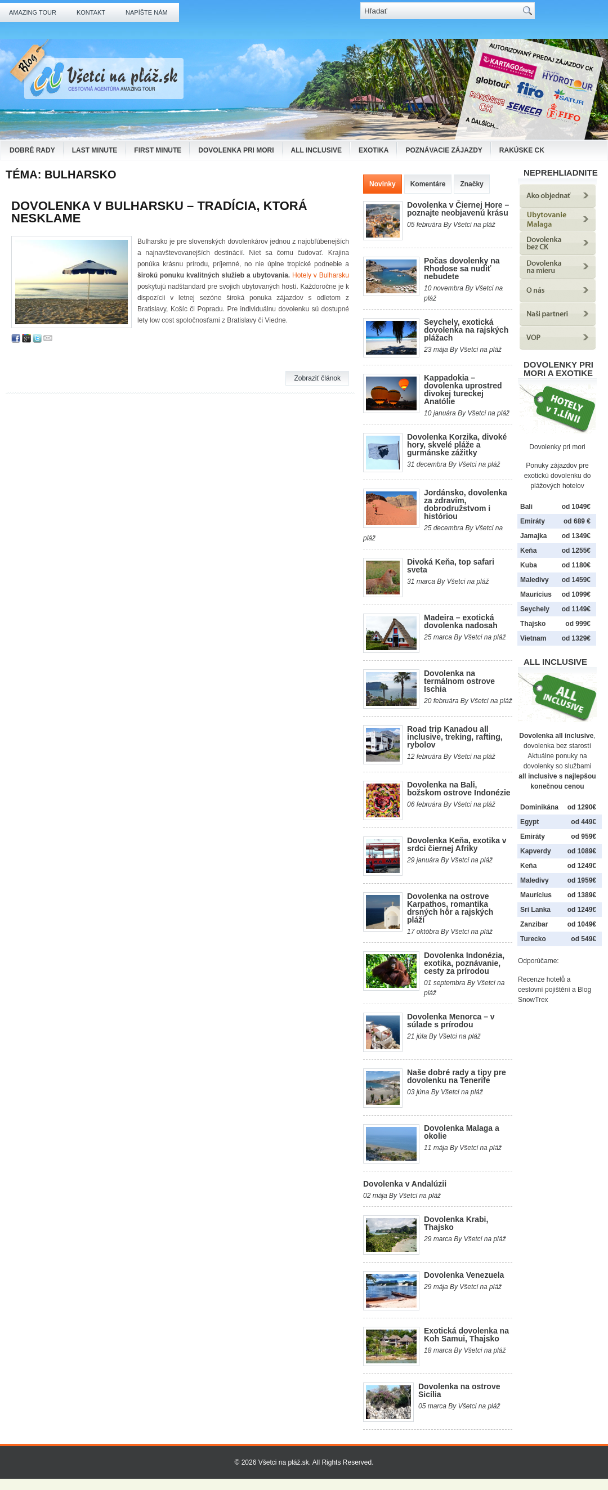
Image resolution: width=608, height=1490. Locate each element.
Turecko (533, 939)
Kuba (528, 565)
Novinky (382, 184)
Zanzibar (534, 924)
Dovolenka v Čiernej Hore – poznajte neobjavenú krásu (458, 208)
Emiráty (532, 521)
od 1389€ (581, 895)
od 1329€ (576, 638)
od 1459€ (576, 580)
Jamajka (533, 536)
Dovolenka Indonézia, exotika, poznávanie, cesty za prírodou (464, 963)
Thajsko (533, 624)
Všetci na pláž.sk (283, 1462)
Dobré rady (32, 150)
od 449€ (583, 822)
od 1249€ (581, 866)
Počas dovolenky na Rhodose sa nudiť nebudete (462, 268)
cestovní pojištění (544, 990)
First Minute (157, 150)
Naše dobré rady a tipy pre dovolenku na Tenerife (456, 1076)
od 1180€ (576, 565)
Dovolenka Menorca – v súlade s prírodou (451, 1020)
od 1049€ (581, 924)
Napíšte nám (147, 12)
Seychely (534, 609)
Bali (526, 507)
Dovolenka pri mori (236, 150)
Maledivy (534, 580)
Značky (471, 184)
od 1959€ (581, 880)
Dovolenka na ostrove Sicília (459, 1390)
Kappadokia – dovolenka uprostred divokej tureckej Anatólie (463, 389)
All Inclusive (316, 150)
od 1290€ (581, 807)
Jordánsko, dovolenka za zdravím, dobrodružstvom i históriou (465, 504)
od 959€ (583, 836)
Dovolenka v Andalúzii (404, 1183)
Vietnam (533, 638)
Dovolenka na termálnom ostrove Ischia (459, 681)
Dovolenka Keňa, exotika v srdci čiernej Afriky (457, 844)
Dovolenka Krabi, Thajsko (456, 1223)
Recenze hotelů (541, 979)
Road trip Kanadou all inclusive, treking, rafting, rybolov (455, 736)
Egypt (529, 822)
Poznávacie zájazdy (443, 150)
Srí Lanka (535, 910)
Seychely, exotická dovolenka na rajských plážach (466, 329)
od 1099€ (576, 594)
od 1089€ (581, 851)
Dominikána (539, 807)
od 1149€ (576, 609)
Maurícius (536, 594)
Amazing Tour (32, 12)
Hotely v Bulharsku (320, 275)
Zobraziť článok (317, 378)
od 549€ (583, 939)
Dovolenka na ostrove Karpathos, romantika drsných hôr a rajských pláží (450, 908)
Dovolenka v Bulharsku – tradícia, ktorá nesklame (159, 212)
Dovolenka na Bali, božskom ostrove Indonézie (459, 788)
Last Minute (95, 150)
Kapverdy (535, 851)
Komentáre (428, 184)
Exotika (373, 150)
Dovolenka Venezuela (464, 1274)
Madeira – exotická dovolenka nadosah (461, 621)
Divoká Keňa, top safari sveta (450, 565)
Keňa (528, 550)
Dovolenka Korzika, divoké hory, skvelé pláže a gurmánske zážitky (457, 444)
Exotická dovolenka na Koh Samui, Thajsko (466, 1334)
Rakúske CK (521, 150)
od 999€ (578, 624)
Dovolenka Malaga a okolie (461, 1132)
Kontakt (91, 12)
